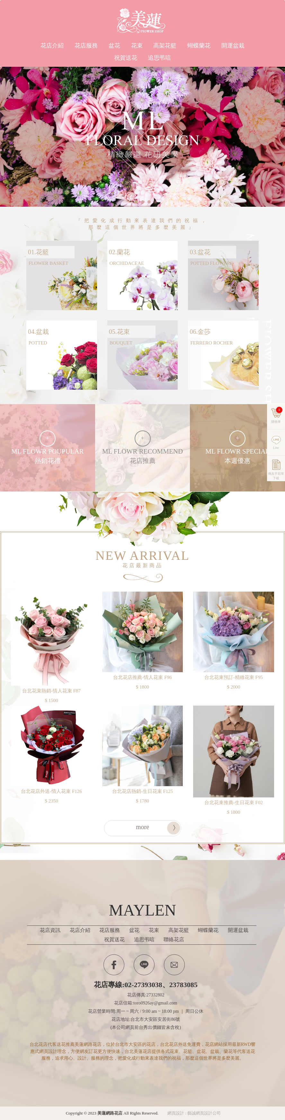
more (142, 826)
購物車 (276, 430)
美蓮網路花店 (143, 21)
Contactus (174, 964)
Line (144, 964)
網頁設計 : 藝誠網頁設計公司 (194, 1113)
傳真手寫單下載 (276, 491)
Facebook (113, 964)
